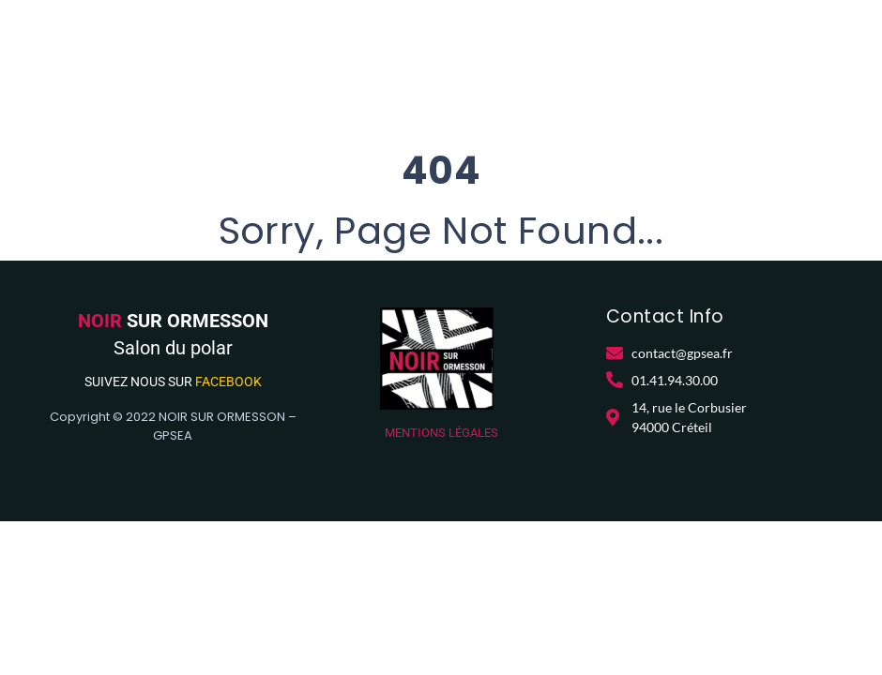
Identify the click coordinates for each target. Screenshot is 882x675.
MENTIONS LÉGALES (441, 433)
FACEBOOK (228, 381)
